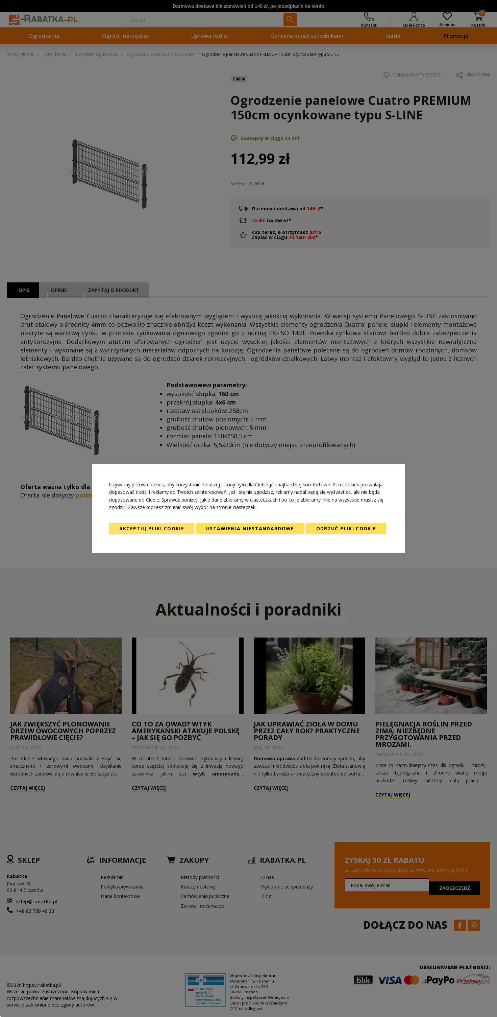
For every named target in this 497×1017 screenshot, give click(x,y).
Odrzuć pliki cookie (346, 528)
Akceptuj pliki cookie (151, 528)
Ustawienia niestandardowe (250, 528)
